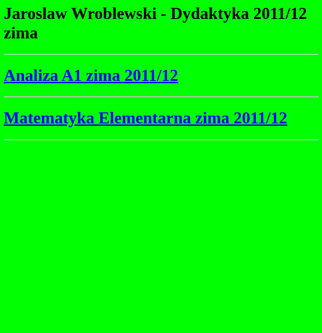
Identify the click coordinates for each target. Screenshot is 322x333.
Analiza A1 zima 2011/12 (91, 75)
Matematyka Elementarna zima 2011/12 (145, 118)
